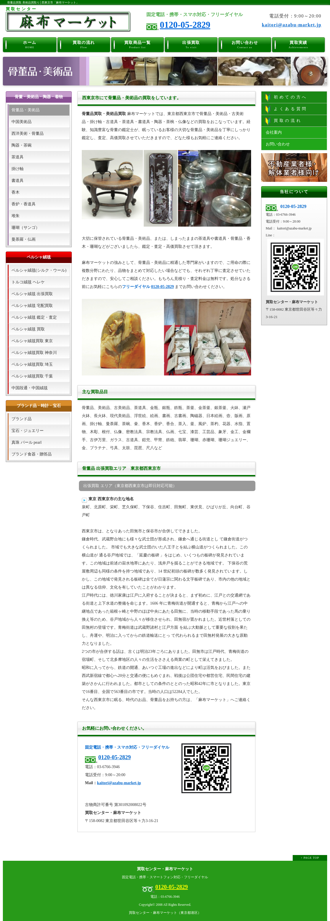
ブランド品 (21, 419)
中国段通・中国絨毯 (29, 388)
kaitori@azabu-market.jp (291, 24)
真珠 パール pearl (26, 442)
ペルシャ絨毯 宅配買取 (32, 305)
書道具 (17, 180)
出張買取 (191, 43)
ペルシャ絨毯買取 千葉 (32, 376)
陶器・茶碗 (21, 145)
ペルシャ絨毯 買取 (28, 329)
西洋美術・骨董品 (27, 133)
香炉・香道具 (23, 204)
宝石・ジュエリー (27, 431)
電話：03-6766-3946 (165, 897)
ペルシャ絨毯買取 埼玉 (32, 364)
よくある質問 (286, 109)
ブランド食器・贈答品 (31, 454)
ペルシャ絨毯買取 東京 (32, 341)
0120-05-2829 (185, 25)
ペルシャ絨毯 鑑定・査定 (34, 317)
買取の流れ (84, 43)
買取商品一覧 (138, 43)
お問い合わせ (245, 43)
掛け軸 (17, 169)
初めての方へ (286, 98)
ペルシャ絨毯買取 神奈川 (34, 353)
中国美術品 (21, 122)
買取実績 (299, 43)
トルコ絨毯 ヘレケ (28, 282)
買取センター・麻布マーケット (165, 869)
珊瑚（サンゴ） (25, 227)
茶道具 (17, 157)
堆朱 (15, 216)
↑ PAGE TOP (310, 857)
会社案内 (274, 132)
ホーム (29, 43)
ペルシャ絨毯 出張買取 (32, 294)
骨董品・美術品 (25, 110)
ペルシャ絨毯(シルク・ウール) (38, 270)
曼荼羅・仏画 (23, 239)
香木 (15, 192)
